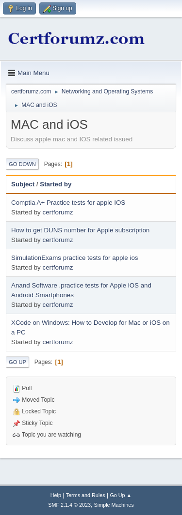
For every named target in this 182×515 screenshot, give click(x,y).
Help (55, 495)
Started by (55, 184)
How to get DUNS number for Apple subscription (80, 230)
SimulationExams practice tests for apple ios (74, 257)
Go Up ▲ (121, 495)
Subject (22, 184)
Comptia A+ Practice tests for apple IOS (68, 202)
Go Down (22, 164)
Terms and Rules (85, 495)
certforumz (57, 212)
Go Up (17, 362)
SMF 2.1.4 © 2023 (69, 505)
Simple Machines (114, 505)
